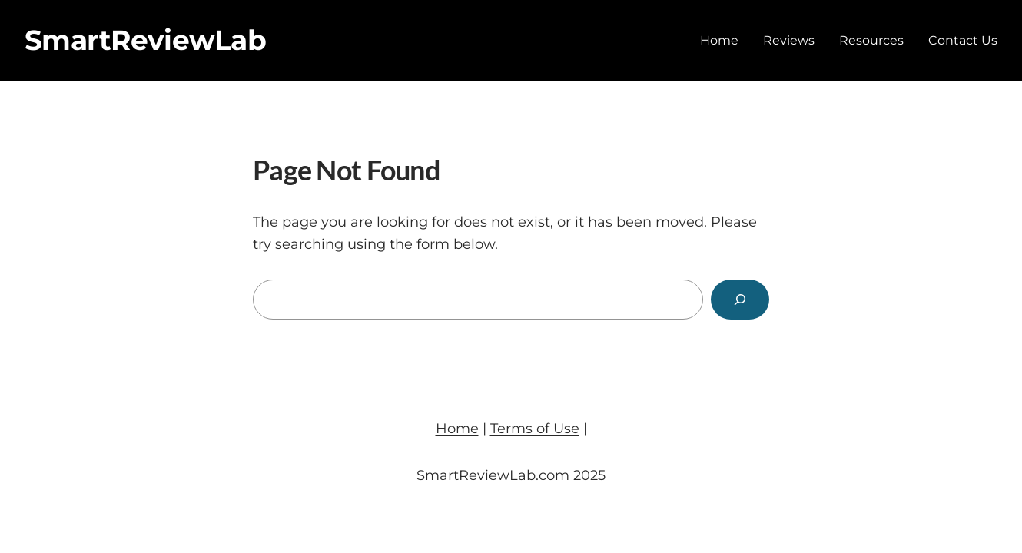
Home (457, 428)
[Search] (740, 300)
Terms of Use (534, 428)
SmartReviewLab (145, 40)
